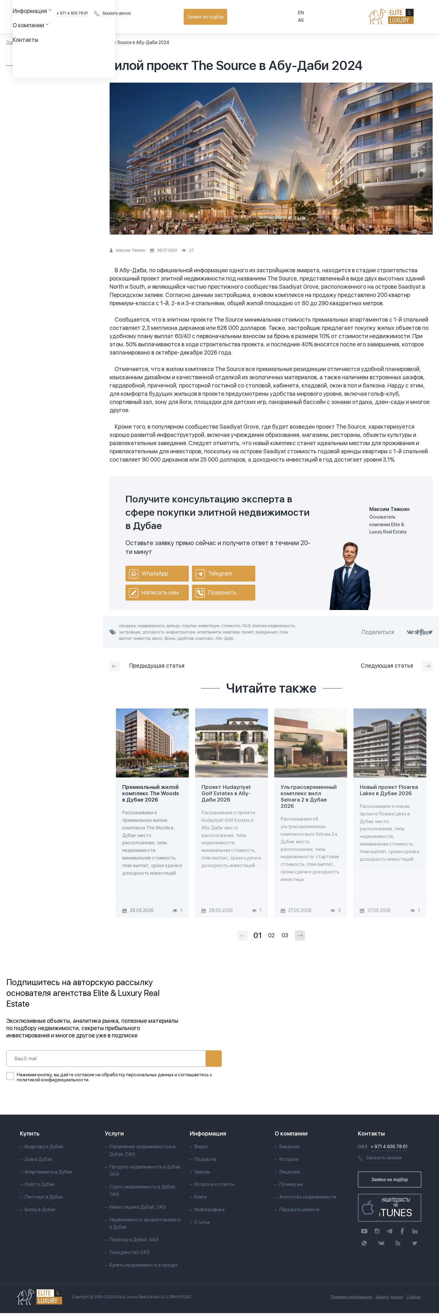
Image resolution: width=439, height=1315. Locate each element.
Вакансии (289, 1148)
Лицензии (289, 1173)
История (288, 1161)
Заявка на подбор (404, 16)
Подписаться (192, 1058)
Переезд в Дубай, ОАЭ (134, 1241)
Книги (200, 1198)
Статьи (37, 42)
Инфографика (209, 1211)
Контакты (192, 16)
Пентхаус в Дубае (44, 1198)
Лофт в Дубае (39, 1186)
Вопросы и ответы (214, 1186)
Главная (14, 42)
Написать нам (154, 593)
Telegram (213, 574)
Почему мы (290, 1186)
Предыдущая (147, 666)
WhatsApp (148, 574)
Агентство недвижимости (307, 1198)
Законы (202, 1173)
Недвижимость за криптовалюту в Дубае (145, 1225)
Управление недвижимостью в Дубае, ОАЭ (143, 1152)
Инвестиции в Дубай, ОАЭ (138, 1208)
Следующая (397, 666)
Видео (201, 1148)
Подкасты (205, 1161)
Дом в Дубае (38, 1161)
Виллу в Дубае (40, 1211)
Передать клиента (299, 1211)
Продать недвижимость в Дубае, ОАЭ (138, 1172)
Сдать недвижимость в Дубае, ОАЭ (143, 1192)
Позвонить (215, 593)
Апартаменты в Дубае (48, 1173)
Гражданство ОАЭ (130, 1254)
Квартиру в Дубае (44, 1148)
